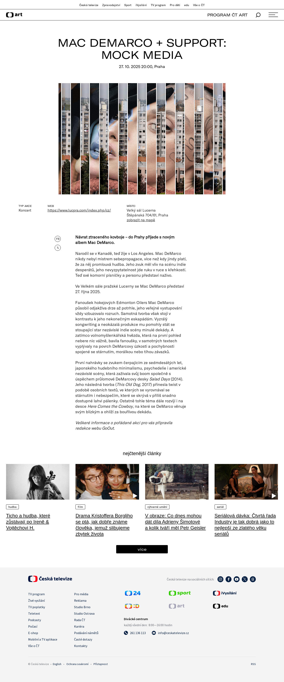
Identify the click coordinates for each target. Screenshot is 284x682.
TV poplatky (36, 607)
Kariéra (79, 626)
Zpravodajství (111, 5)
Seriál (220, 507)
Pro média (81, 594)
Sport (128, 5)
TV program (158, 5)
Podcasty (34, 620)
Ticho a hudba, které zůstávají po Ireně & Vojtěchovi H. (28, 522)
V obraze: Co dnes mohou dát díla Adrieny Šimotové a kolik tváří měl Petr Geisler (175, 522)
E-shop (33, 633)
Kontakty (80, 646)
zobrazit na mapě (141, 220)
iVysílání (141, 5)
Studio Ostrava (84, 613)
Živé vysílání (36, 600)
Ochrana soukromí (77, 664)
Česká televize (88, 5)
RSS (253, 664)
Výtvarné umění (157, 507)
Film (80, 507)
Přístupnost (101, 664)
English (57, 664)
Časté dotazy (83, 639)
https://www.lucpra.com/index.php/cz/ (79, 210)
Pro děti (175, 5)
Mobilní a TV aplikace (42, 639)
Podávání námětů (86, 633)
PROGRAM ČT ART (227, 14)
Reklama (80, 600)
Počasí (32, 626)
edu (186, 5)
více (142, 549)
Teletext (34, 613)
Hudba (12, 507)
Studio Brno (82, 607)
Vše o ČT (199, 5)
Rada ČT (79, 620)
